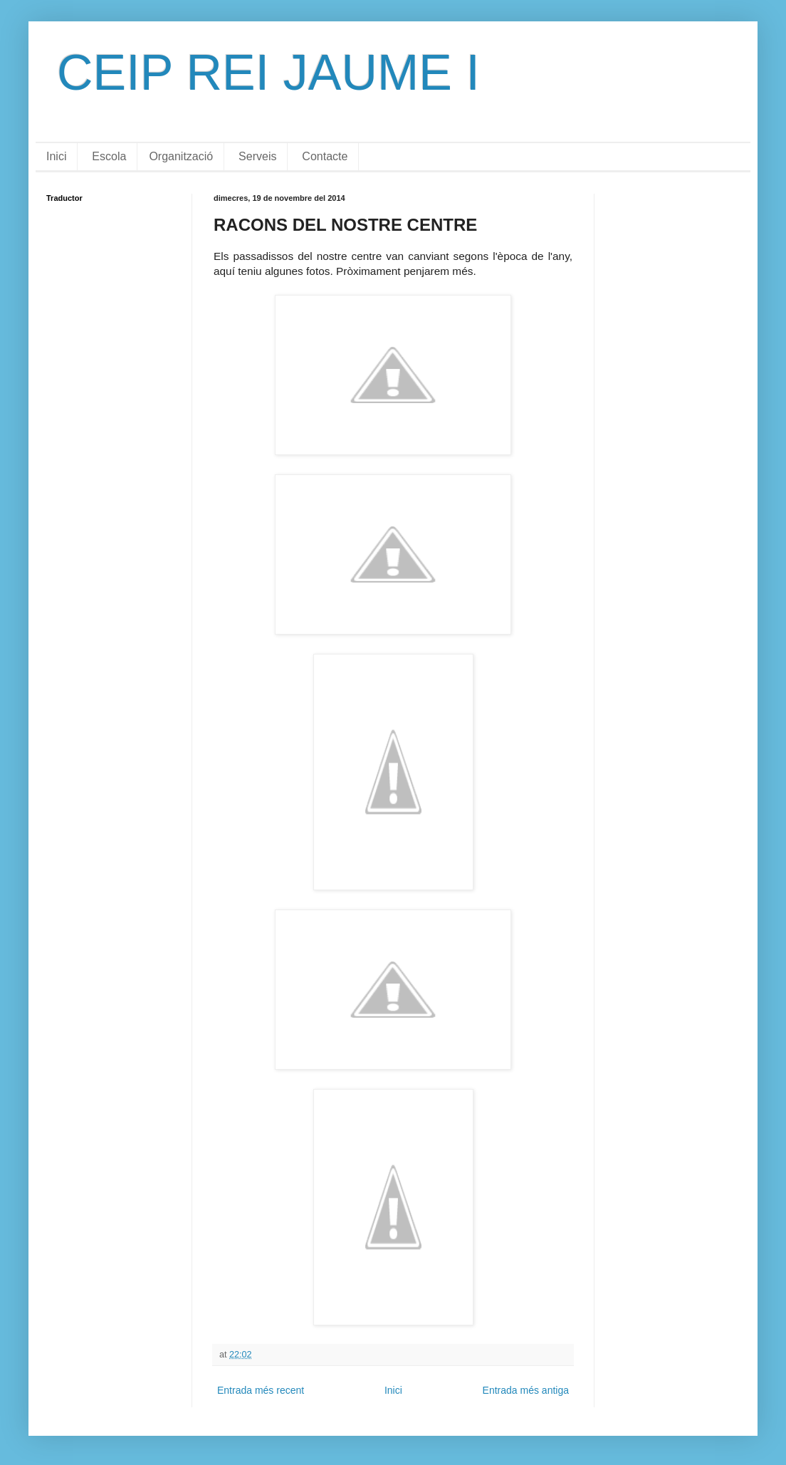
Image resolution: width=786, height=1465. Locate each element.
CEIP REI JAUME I (268, 72)
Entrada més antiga (526, 1390)
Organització (181, 156)
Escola (109, 156)
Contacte (324, 156)
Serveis (257, 156)
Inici (56, 156)
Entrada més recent (260, 1390)
